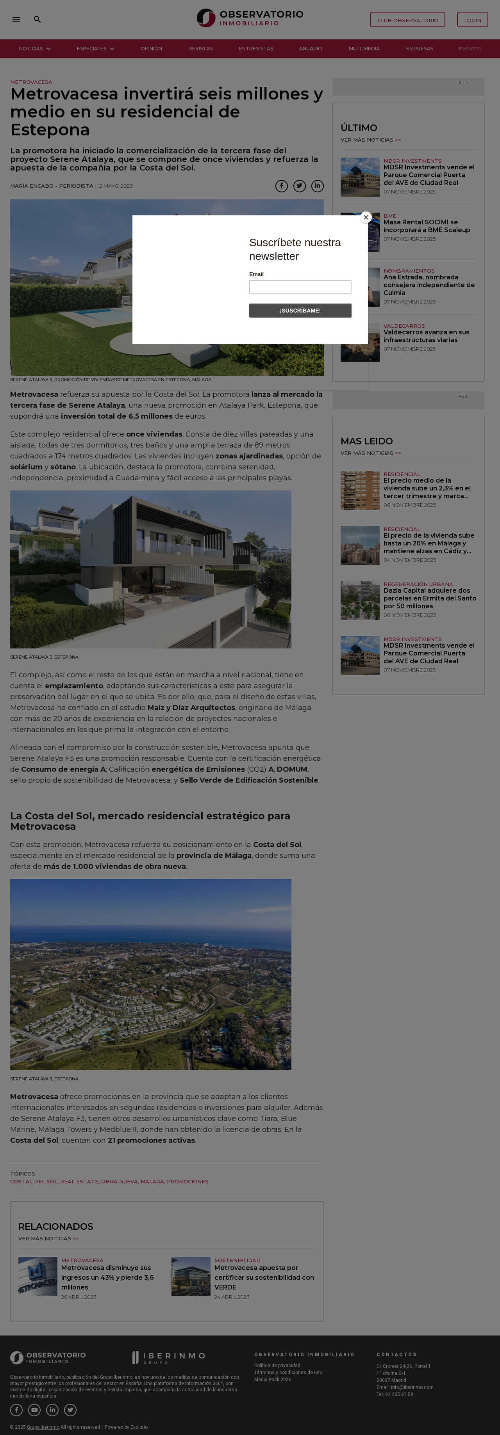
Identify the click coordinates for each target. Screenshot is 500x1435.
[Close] (366, 217)
